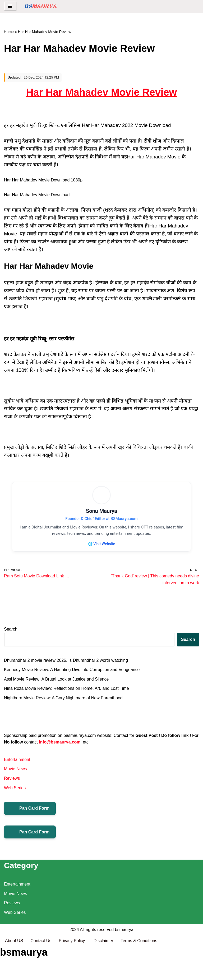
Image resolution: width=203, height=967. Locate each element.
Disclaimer (104, 961)
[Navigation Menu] (10, 6)
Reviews (12, 779)
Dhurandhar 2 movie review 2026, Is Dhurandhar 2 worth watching (66, 661)
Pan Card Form (30, 809)
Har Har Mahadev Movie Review (101, 92)
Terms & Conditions (139, 961)
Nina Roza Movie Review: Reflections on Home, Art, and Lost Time (66, 689)
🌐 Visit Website (101, 544)
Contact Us (40, 961)
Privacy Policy (72, 961)
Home (9, 32)
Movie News (15, 769)
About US (14, 961)
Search (10, 630)
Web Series (15, 788)
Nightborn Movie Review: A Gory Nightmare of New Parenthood (63, 698)
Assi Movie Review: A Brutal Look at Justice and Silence (56, 679)
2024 (74, 950)
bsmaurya (124, 950)
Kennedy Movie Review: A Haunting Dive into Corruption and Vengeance (72, 670)
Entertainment (17, 760)
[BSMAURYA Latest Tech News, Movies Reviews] (40, 6)
